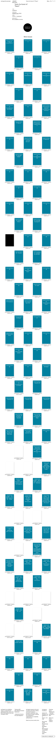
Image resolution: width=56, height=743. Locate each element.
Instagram (44, 709)
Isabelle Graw (15, 13)
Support (51, 720)
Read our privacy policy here (32, 720)
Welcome (51, 718)
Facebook (44, 710)
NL (51, 1)
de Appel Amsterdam (6, 1)
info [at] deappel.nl (19, 715)
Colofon (51, 721)
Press (50, 719)
